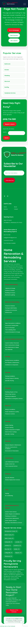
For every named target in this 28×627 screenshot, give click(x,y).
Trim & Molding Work (10, 329)
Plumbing (7, 75)
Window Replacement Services (12, 479)
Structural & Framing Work (11, 325)
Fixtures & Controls (10, 414)
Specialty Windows (9, 477)
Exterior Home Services (11, 511)
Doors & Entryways (10, 327)
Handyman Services (10, 93)
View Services (14, 35)
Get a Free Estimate (10, 626)
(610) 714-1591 (9, 119)
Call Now (2, 626)
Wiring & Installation (10, 409)
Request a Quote (9, 124)
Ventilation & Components (11, 364)
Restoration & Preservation (12, 451)
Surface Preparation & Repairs (12, 429)
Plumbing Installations (10, 396)
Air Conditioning (9, 495)
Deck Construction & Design (12, 345)
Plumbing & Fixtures (10, 292)
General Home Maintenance (12, 518)
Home (5, 207)
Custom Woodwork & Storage (12, 332)
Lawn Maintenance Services (12, 461)
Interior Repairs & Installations (12, 514)
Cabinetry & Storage (10, 288)
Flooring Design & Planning (12, 378)
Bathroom (7, 64)
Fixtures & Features (10, 305)
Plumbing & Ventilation (10, 516)
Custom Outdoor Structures (12, 343)
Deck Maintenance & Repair (12, 347)
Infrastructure (8, 312)
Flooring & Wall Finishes (11, 308)
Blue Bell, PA (8, 549)
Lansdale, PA (18, 542)
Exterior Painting (9, 427)
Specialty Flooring (9, 380)
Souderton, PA (17, 545)
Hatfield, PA (8, 545)
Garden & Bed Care (10, 464)
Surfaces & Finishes (10, 290)
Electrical (7, 81)
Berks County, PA (9, 538)
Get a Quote (14, 40)
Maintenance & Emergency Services (14, 398)
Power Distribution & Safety (12, 411)
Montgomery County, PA (11, 531)
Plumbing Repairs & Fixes (11, 392)
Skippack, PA (18, 552)
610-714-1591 (7, 235)
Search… (5, 132)
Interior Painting (9, 425)
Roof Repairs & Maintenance (12, 362)
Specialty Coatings (9, 434)
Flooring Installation (10, 376)
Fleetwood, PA (8, 556)
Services (6, 209)
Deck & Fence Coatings (11, 431)
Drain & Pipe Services (10, 394)
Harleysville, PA (8, 542)
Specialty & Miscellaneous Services (13, 522)
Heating (7, 493)
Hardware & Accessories (11, 310)
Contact (16, 209)
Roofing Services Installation (12, 360)
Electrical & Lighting (10, 295)
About (15, 207)
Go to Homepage (14, 30)
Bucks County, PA (9, 534)
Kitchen (7, 69)
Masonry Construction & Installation (11, 447)
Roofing (7, 87)
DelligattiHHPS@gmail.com (10, 237)
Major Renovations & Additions (12, 323)
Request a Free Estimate (14, 611)
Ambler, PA (16, 549)
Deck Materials (8, 349)
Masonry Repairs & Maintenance (13, 445)
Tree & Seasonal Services (11, 466)
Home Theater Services (11, 520)
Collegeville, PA (8, 552)
